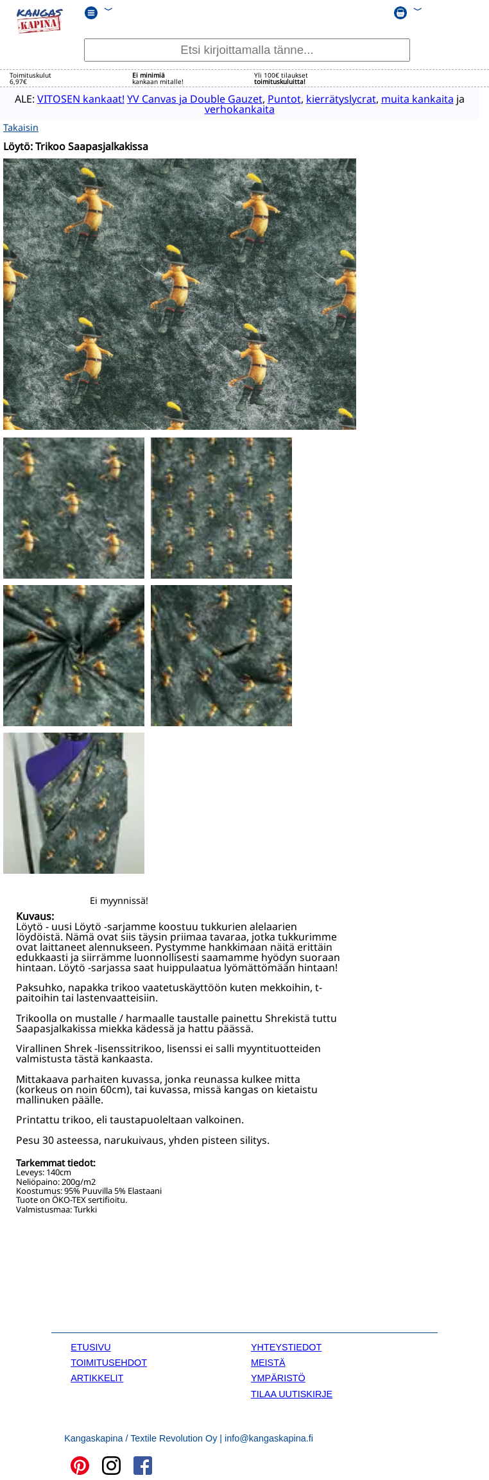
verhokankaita (232, 108)
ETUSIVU (90, 1345)
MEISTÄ (268, 1361)
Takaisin (21, 125)
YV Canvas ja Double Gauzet (187, 98)
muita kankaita (409, 98)
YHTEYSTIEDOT (286, 1345)
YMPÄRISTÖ (278, 1377)
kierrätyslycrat (333, 98)
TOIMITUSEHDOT (109, 1361)
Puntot (276, 98)
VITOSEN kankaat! (73, 98)
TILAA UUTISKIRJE (291, 1392)
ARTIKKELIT (97, 1377)
